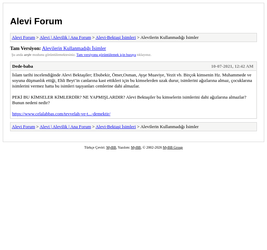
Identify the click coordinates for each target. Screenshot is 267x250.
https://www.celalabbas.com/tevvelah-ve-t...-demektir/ (61, 113)
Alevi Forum (36, 21)
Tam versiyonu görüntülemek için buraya (106, 55)
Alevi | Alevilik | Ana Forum (65, 37)
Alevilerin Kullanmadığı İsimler (74, 48)
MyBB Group (173, 147)
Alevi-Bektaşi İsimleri (116, 37)
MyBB (111, 147)
